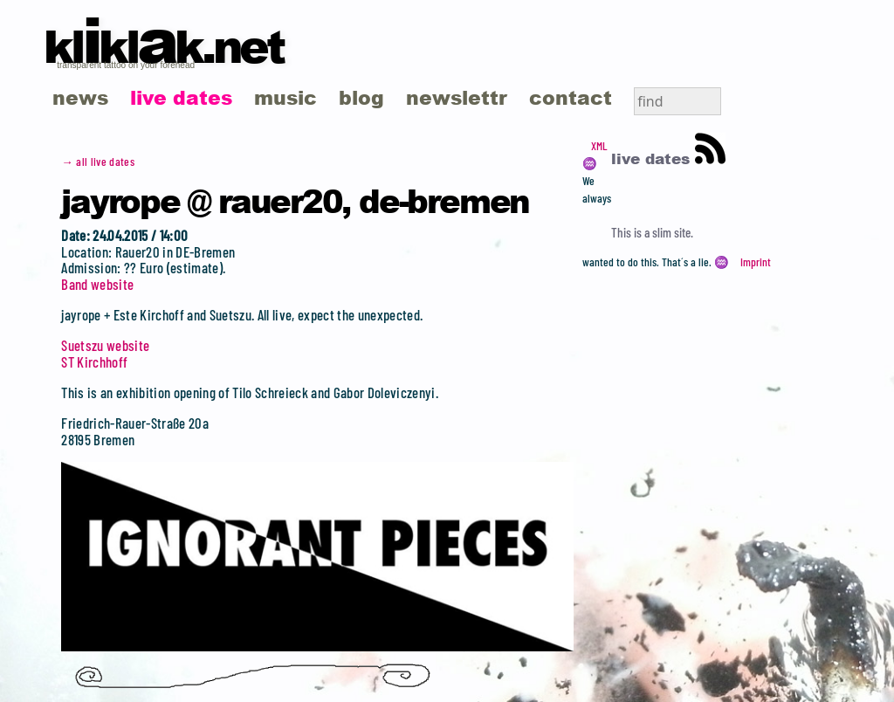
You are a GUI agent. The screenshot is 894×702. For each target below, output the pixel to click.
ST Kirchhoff (94, 361)
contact (570, 97)
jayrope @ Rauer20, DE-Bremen (295, 200)
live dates (181, 97)
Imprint (755, 262)
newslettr (456, 97)
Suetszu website (105, 345)
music (285, 97)
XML (599, 146)
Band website (97, 283)
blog (361, 97)
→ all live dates (97, 162)
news (80, 97)
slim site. (672, 232)
